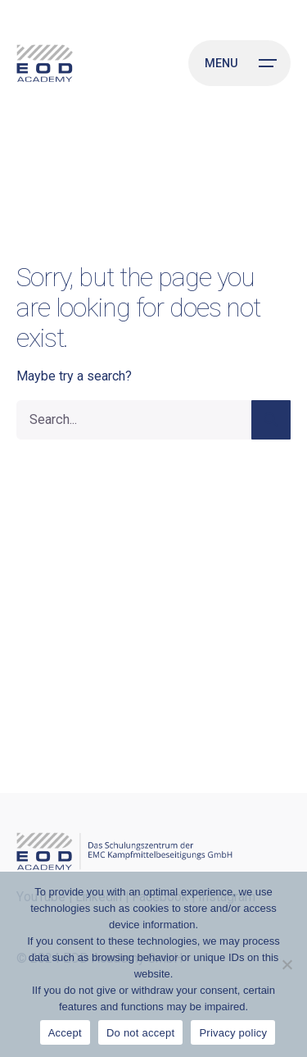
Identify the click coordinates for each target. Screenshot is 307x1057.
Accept (65, 1033)
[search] (271, 420)
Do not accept (140, 1033)
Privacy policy (233, 1033)
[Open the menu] (239, 63)
